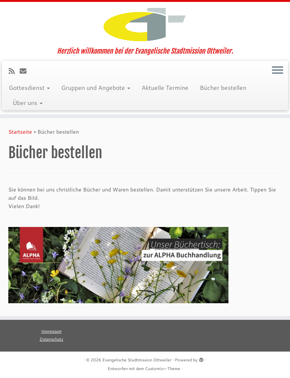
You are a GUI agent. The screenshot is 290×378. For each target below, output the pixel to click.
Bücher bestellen (223, 87)
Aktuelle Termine (165, 87)
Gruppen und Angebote (95, 87)
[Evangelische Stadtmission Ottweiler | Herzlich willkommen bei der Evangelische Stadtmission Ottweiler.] (145, 24)
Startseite (20, 132)
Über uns (27, 102)
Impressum (51, 331)
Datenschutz (51, 339)
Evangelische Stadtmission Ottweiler (136, 360)
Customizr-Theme (162, 369)
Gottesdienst (29, 87)
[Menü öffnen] (277, 70)
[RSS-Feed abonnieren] (14, 71)
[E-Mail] (25, 71)
